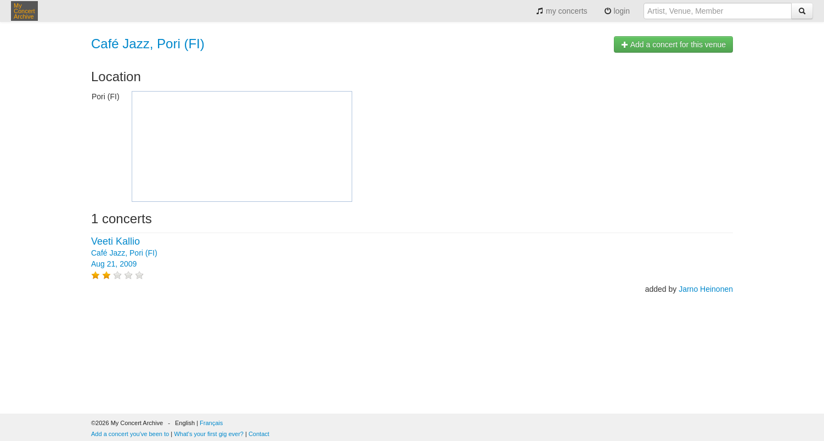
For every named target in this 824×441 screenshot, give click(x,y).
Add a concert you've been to (130, 434)
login (617, 11)
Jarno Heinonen (706, 289)
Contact (259, 434)
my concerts (561, 11)
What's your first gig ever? (209, 434)
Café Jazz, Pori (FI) (148, 43)
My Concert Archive (24, 11)
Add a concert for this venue (673, 44)
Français (211, 423)
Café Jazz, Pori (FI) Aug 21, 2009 (124, 253)
